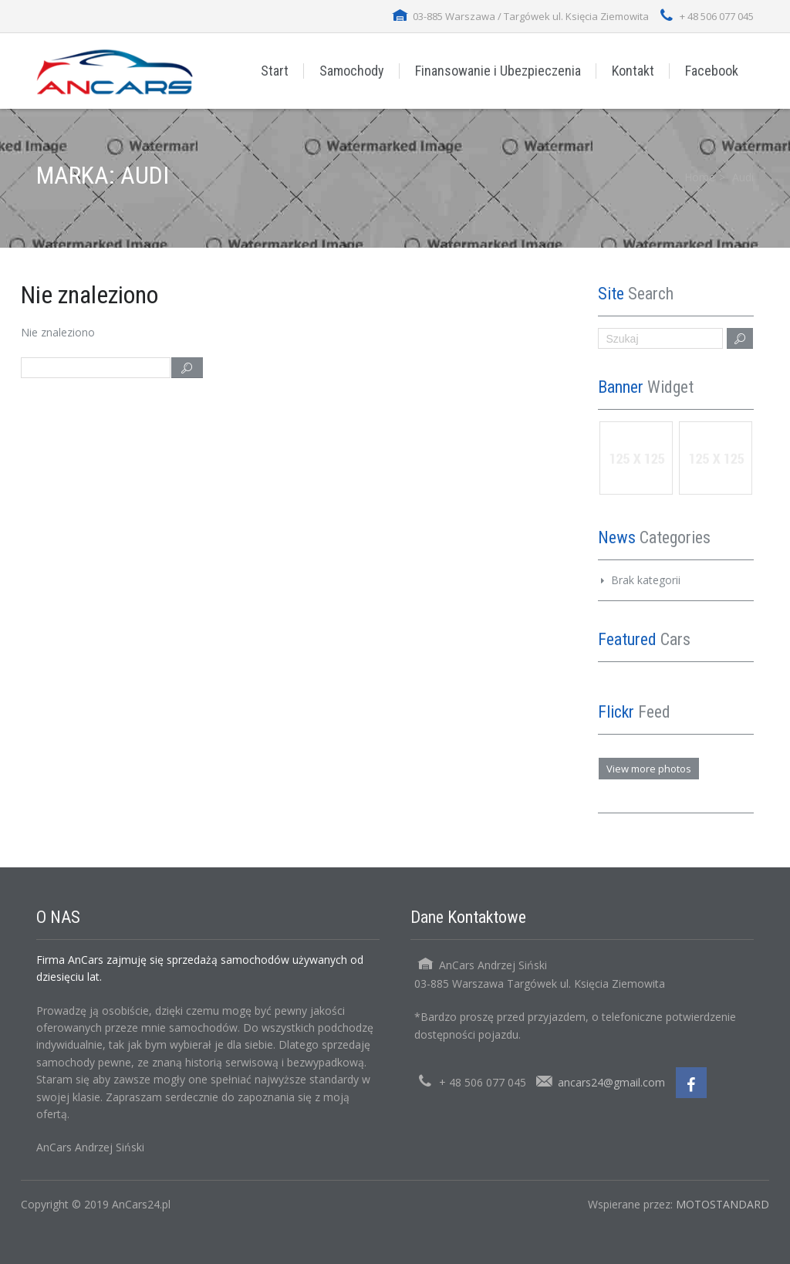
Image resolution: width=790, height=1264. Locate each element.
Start (275, 71)
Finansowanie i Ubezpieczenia (498, 71)
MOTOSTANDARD (722, 1204)
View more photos (648, 769)
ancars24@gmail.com (611, 1082)
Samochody (351, 71)
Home (699, 177)
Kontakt (633, 71)
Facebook (711, 71)
